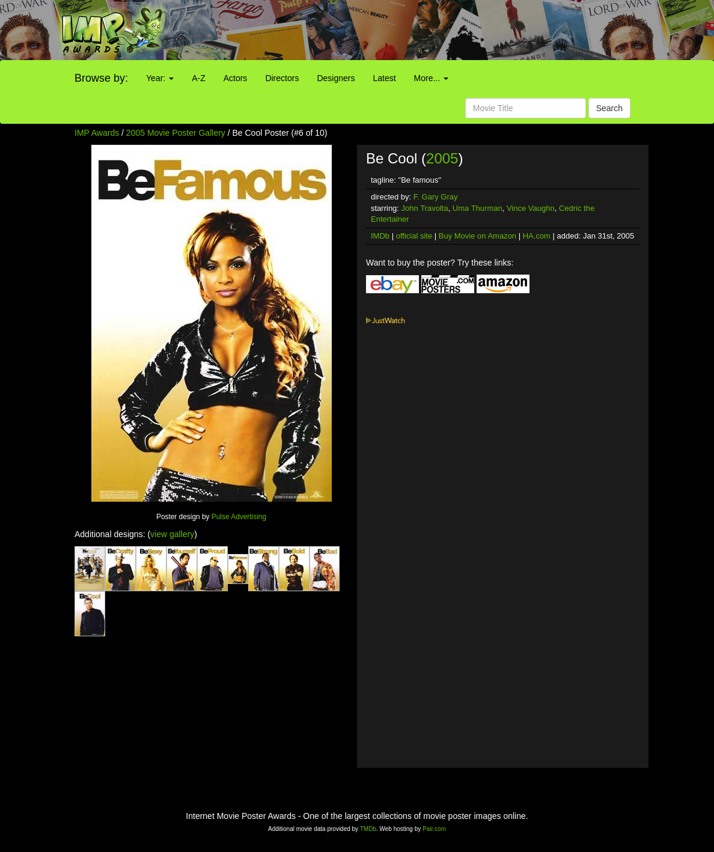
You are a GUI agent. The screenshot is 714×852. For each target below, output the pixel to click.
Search (609, 108)
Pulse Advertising (239, 517)
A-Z (199, 78)
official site (414, 235)
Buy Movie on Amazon (477, 235)
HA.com (537, 235)
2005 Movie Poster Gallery (175, 133)
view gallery (172, 534)
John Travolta (424, 208)
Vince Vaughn (531, 208)
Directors (282, 78)
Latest (384, 78)
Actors (236, 78)
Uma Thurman (477, 208)
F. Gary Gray (435, 196)
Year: (160, 78)
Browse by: (101, 78)
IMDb (380, 235)
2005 (442, 158)
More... (431, 78)
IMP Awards (97, 133)
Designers (336, 78)
